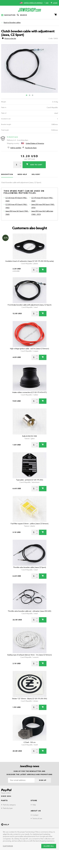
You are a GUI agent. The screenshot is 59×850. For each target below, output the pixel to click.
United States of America (33, 3)
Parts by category (9, 805)
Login (54, 3)
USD (47, 3)
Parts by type (8, 808)
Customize (8, 846)
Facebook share (31, 147)
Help (34, 805)
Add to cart (36, 165)
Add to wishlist (15, 147)
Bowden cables (15, 22)
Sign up (42, 780)
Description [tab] (7, 174)
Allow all (49, 846)
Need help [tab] (22, 174)
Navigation (8, 15)
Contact (35, 815)
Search (22, 15)
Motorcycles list (9, 38)
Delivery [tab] (36, 174)
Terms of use (37, 818)
